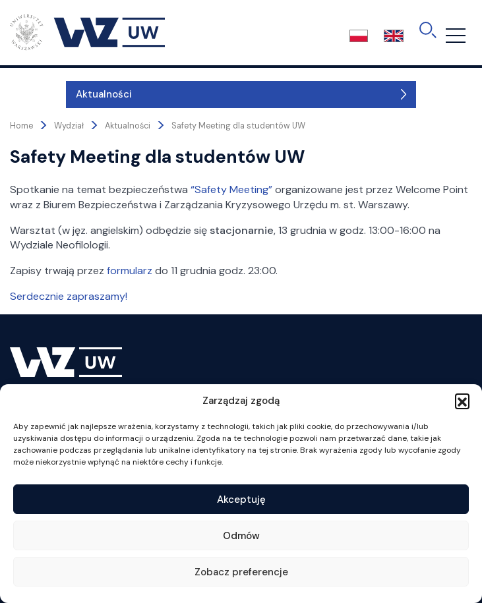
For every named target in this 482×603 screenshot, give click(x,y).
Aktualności (48, 94)
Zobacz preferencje (241, 572)
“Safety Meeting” (231, 189)
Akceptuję (241, 499)
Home (21, 126)
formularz (129, 270)
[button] (462, 400)
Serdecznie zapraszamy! (68, 296)
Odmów (241, 535)
